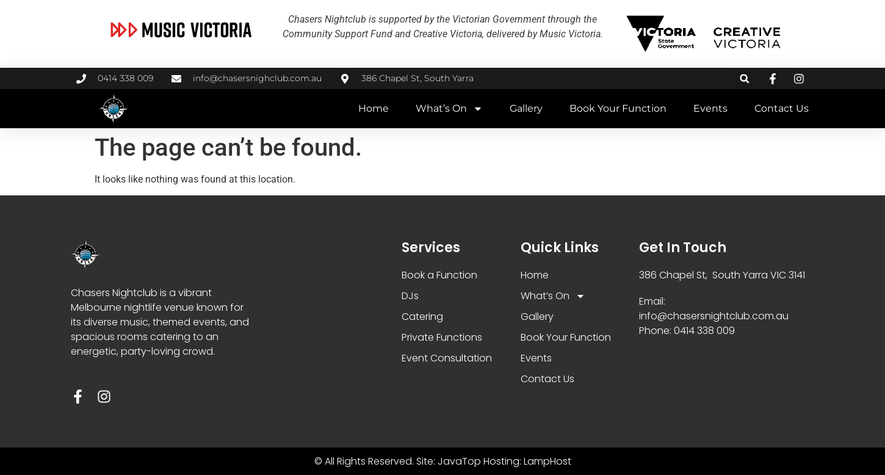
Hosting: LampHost (527, 461)
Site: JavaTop (448, 461)
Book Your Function (617, 108)
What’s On (449, 109)
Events (710, 108)
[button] (744, 78)
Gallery (526, 108)
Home (373, 108)
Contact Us (781, 108)
